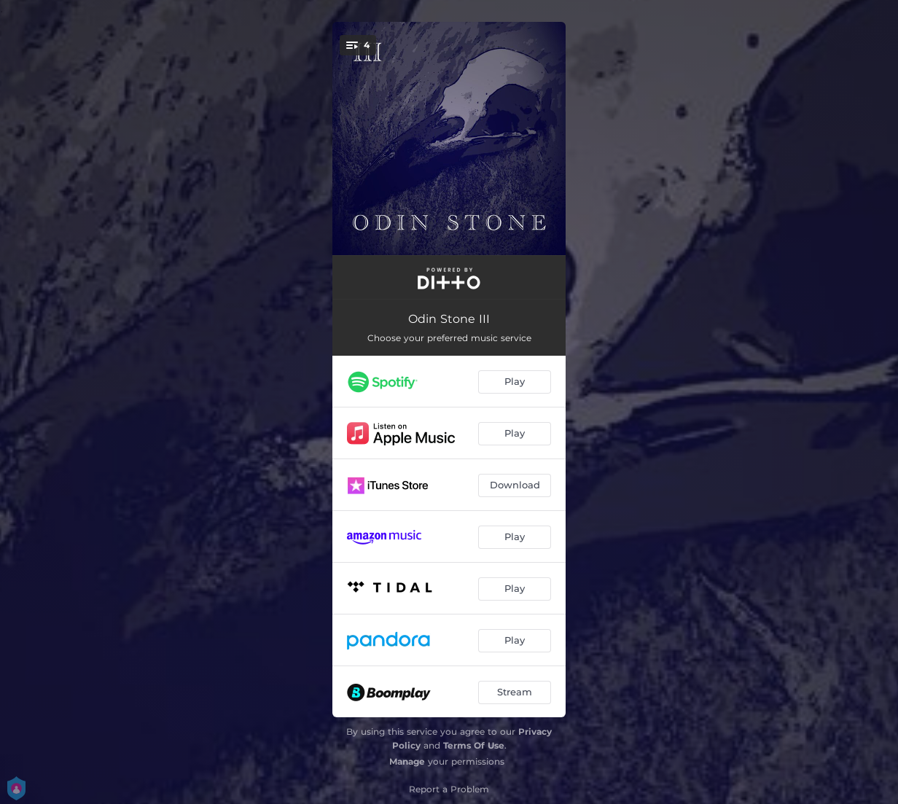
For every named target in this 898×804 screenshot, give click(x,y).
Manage (407, 761)
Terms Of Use (473, 745)
